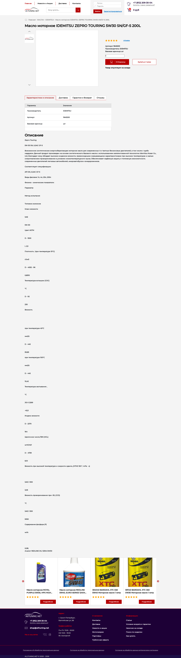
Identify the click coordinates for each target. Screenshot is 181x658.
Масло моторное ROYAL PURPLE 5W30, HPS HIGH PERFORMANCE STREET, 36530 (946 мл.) (41, 591)
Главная (28, 3)
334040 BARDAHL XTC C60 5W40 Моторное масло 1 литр (106, 591)
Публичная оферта (100, 640)
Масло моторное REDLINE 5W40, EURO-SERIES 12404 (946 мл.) (72, 591)
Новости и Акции (45, 3)
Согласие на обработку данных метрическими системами (136, 650)
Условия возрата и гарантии (138, 624)
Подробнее (48, 602)
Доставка (62, 3)
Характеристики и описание (40, 98)
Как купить (130, 636)
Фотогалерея (98, 632)
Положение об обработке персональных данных (41, 650)
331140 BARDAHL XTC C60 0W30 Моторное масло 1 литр (139, 591)
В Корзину (120, 62)
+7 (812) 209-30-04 (142, 3)
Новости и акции (99, 628)
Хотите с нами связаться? (144, 5)
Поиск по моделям (134, 632)
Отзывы (100, 98)
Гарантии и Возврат (82, 98)
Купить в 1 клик (144, 62)
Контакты (76, 3)
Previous (23, 581)
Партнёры (96, 636)
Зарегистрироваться (113, 11)
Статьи (129, 620)
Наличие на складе (134, 628)
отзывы (126, 40)
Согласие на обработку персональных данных (87, 650)
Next (158, 581)
